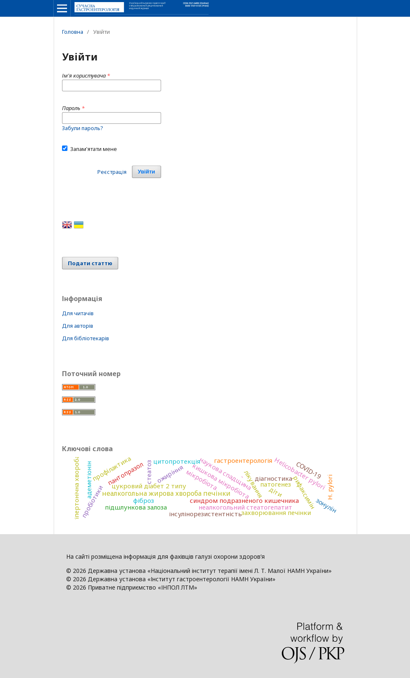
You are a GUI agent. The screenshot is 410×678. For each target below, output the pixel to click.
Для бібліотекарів (85, 338)
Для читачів (78, 313)
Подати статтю (90, 263)
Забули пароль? (82, 128)
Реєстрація (112, 172)
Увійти (146, 171)
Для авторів (77, 325)
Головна (72, 31)
